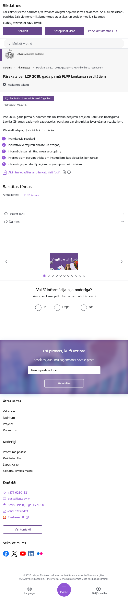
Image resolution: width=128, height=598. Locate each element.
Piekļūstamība (12, 458)
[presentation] (33, 325)
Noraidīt (22, 31)
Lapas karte (10, 464)
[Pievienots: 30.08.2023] (69, 172)
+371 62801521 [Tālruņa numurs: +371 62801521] (18, 492)
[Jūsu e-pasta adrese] (64, 370)
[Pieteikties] (64, 383)
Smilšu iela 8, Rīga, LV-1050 (26, 505)
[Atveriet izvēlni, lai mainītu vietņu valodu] (29, 591)
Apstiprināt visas (64, 31)
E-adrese (14, 517)
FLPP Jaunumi (32, 195)
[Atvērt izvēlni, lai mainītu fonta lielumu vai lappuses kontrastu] (98, 591)
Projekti (8, 424)
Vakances (9, 411)
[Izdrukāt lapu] (64, 214)
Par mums (10, 430)
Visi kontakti (23, 529)
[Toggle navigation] (64, 590)
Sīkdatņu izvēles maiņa (18, 471)
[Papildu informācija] (27, 517)
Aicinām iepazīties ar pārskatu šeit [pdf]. (34, 172)
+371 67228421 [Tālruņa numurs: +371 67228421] (17, 511)
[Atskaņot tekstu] (18, 84)
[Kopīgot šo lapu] (64, 221)
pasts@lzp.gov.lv (18, 498)
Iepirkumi (9, 417)
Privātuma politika (15, 452)
